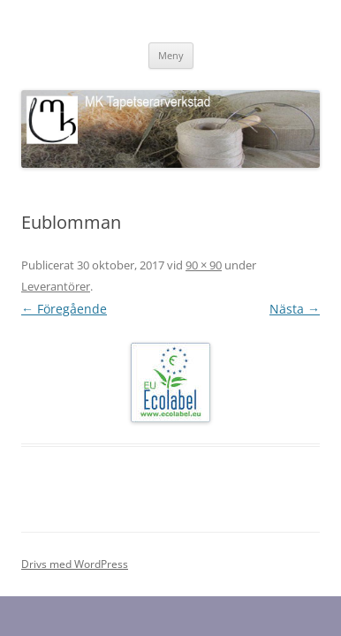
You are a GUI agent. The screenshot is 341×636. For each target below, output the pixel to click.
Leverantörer (55, 286)
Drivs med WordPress (74, 564)
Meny (171, 55)
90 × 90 (204, 265)
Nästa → (294, 308)
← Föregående (64, 308)
